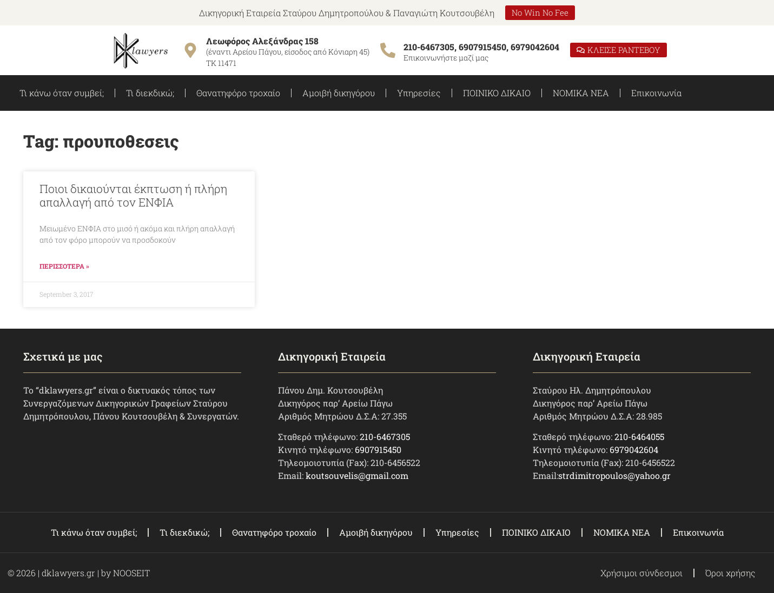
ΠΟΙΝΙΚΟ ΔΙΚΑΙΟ (497, 92)
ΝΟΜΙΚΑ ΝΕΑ (581, 92)
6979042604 (634, 449)
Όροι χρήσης (730, 572)
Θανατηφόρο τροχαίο (238, 92)
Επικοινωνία (656, 92)
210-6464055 (639, 436)
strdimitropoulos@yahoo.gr (614, 475)
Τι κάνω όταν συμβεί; (61, 92)
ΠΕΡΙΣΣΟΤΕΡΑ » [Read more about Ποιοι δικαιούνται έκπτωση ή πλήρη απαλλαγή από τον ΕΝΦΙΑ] (64, 266)
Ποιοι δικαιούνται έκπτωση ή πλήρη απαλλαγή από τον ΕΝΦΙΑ (133, 195)
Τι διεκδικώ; (150, 92)
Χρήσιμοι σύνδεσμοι (641, 572)
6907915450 (378, 449)
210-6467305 (385, 436)
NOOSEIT (131, 572)
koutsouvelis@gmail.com (357, 475)
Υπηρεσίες (419, 92)
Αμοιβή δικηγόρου (338, 92)
